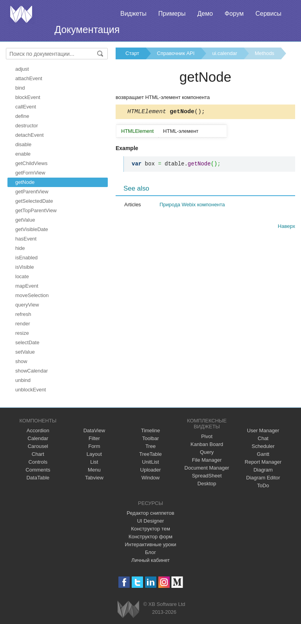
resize (22, 333)
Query (207, 452)
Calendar (37, 438)
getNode (24, 182)
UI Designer (150, 521)
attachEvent (28, 78)
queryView (27, 305)
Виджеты (133, 13)
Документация (87, 29)
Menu (94, 470)
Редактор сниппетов (150, 513)
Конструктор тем (150, 529)
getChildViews (31, 163)
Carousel (38, 446)
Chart (38, 454)
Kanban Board (206, 444)
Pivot (206, 436)
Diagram (263, 470)
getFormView (30, 173)
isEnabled (26, 258)
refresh (23, 314)
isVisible (24, 267)
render (22, 324)
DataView (94, 430)
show (21, 361)
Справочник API (175, 53)
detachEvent (29, 135)
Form (94, 446)
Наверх (286, 227)
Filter (94, 438)
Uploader (150, 470)
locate (22, 276)
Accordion (38, 430)
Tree (150, 446)
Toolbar (150, 438)
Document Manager (207, 468)
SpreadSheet (207, 476)
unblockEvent (30, 390)
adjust (22, 69)
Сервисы (268, 13)
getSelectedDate (34, 201)
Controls (38, 462)
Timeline (150, 430)
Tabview (94, 478)
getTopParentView (35, 210)
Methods (264, 53)
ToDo (263, 485)
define (22, 116)
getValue (25, 220)
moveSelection (32, 295)
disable (23, 144)
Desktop (207, 483)
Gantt (263, 454)
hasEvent (25, 239)
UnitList (150, 462)
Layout (94, 454)
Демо (205, 13)
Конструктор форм (150, 537)
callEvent (25, 107)
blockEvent (27, 97)
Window (150, 478)
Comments (37, 470)
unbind (23, 380)
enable (23, 154)
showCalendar (31, 371)
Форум (234, 13)
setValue (25, 352)
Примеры (172, 13)
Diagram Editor (263, 478)
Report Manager (263, 462)
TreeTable (150, 454)
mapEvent (26, 286)
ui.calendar (224, 53)
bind (20, 88)
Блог (150, 552)
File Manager (207, 460)
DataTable (37, 478)
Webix (128, 609)
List (94, 462)
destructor (26, 125)
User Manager (263, 430)
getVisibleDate (31, 229)
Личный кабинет (150, 560)
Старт (132, 53)
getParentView (31, 192)
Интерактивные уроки (150, 544)
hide (20, 248)
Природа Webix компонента (192, 206)
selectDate (27, 342)
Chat (263, 438)
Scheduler (263, 446)
